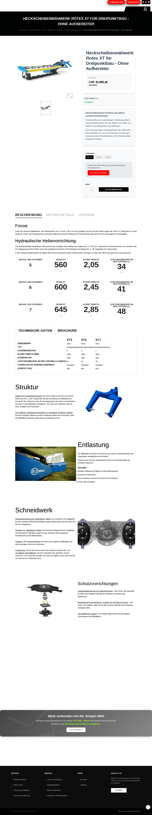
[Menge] (91, 194)
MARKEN (62, 11)
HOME (13, 11)
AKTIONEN (51, 11)
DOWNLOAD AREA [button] (116, 2)
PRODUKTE (37, 11)
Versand (86, 220)
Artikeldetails (60, 220)
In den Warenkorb (113, 194)
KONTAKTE (75, 11)
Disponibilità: (91, 103)
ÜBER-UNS (25, 11)
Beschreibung (28, 220)
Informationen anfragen (98, 178)
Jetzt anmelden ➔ (76, 735)
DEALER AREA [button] (133, 2)
